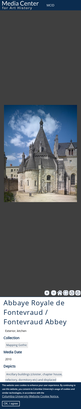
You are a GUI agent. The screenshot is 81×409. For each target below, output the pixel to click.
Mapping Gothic (16, 345)
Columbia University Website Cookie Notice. (30, 396)
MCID (50, 5)
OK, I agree (11, 403)
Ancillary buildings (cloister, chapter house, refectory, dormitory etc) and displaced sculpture (33, 379)
